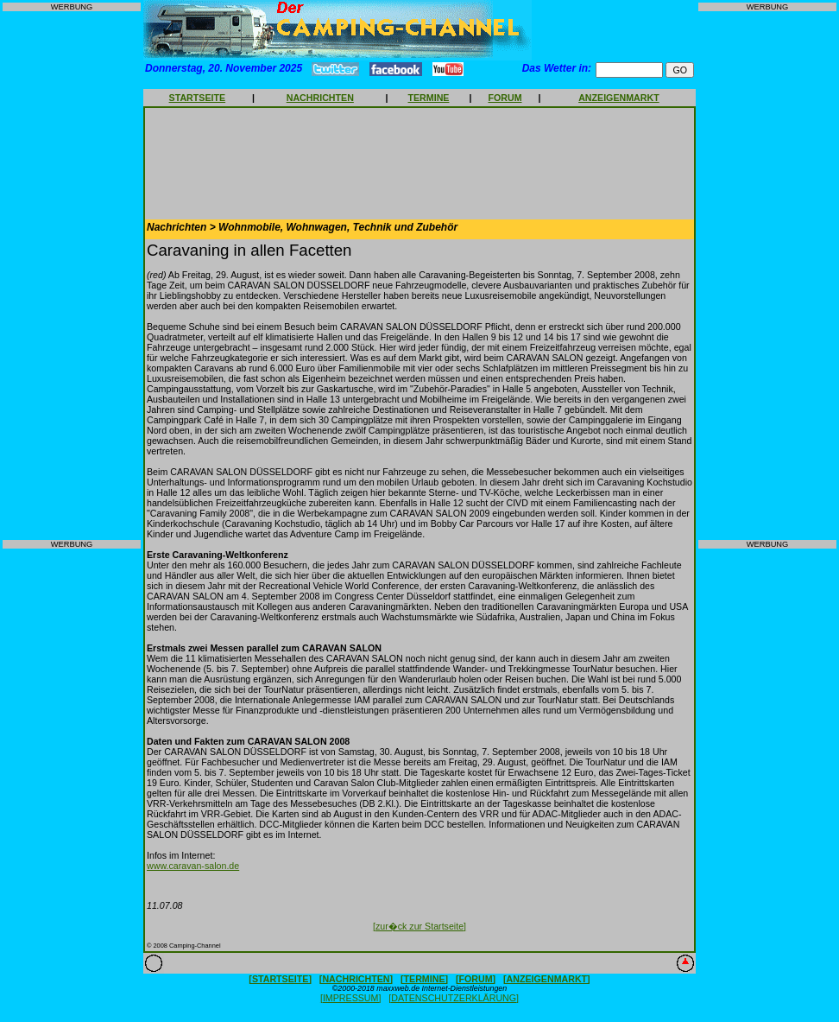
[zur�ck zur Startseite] (419, 926)
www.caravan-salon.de (193, 865)
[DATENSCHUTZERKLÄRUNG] (453, 998)
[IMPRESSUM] (350, 998)
